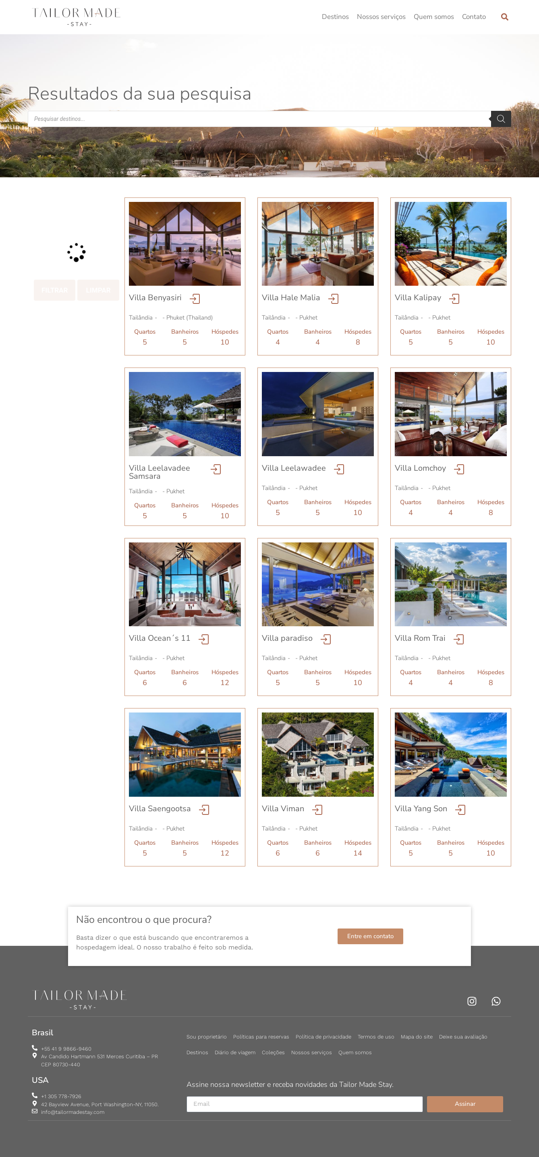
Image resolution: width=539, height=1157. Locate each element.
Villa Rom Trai (420, 638)
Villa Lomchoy (420, 468)
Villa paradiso (287, 638)
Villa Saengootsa (160, 808)
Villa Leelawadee (294, 468)
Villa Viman (283, 808)
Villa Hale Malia (291, 297)
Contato (474, 16)
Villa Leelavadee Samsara (159, 472)
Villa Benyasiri (155, 297)
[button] (504, 17)
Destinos (335, 16)
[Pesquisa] (501, 119)
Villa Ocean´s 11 (160, 638)
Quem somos (434, 16)
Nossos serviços (381, 16)
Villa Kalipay (418, 297)
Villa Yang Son (421, 808)
